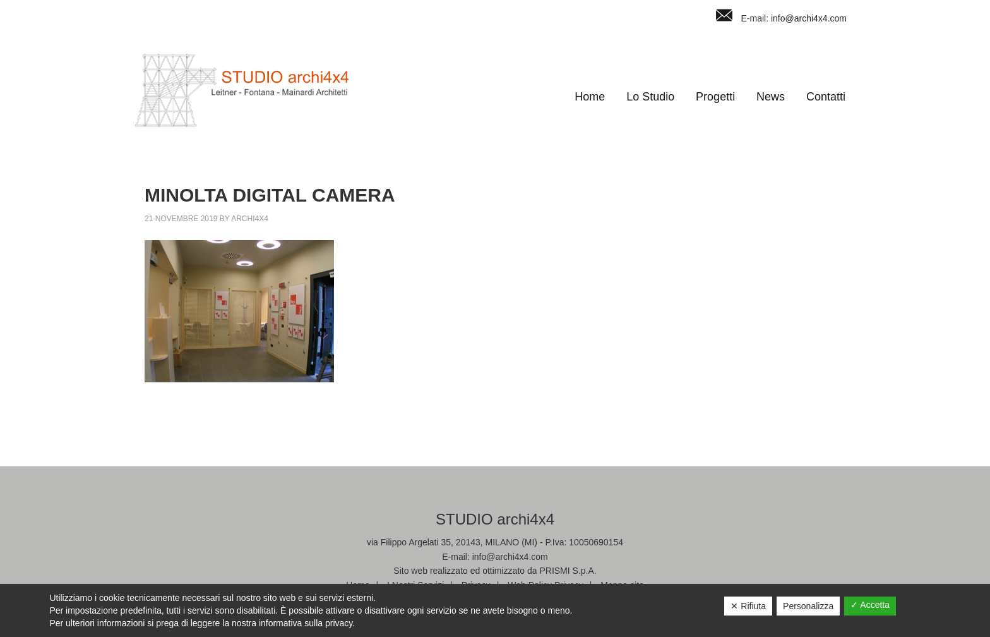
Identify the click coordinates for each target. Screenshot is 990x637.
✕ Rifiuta (748, 606)
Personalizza (808, 606)
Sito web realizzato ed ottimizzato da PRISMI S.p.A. (494, 571)
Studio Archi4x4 (242, 90)
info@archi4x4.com (809, 18)
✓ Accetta (870, 605)
